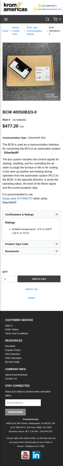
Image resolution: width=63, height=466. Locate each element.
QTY (5, 271)
